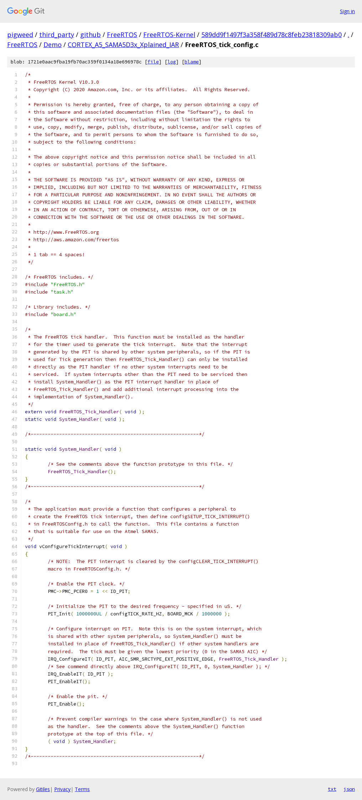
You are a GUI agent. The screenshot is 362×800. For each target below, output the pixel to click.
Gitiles (43, 789)
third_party (56, 34)
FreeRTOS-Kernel (169, 34)
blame (192, 62)
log (171, 62)
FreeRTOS (122, 34)
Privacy (62, 789)
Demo (52, 44)
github (90, 34)
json (349, 789)
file (153, 62)
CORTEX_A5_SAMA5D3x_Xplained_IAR (123, 44)
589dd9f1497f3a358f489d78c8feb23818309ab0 (271, 34)
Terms (82, 789)
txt (332, 789)
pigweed (20, 34)
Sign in (347, 11)
